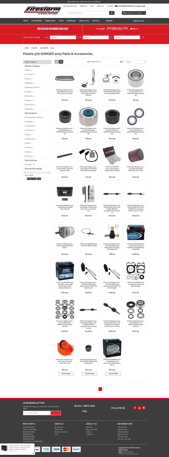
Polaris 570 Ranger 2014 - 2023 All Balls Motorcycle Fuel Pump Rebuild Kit (112, 91)
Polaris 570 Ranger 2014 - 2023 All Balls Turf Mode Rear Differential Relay (88, 168)
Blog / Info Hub (91, 429)
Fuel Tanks (31, 105)
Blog (92, 6)
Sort (121, 62)
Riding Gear (50, 21)
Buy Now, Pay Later (70, 6)
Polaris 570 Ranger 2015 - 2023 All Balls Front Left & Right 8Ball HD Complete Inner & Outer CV (112, 209)
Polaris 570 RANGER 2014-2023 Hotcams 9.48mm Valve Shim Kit (112, 168)
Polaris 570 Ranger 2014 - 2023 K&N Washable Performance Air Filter (135, 168)
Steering (30, 109)
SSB (28, 143)
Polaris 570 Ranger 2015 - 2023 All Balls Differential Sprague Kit (88, 361)
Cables (29, 92)
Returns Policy (123, 434)
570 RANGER (44, 48)
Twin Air (30, 147)
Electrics (30, 96)
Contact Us (111, 6)
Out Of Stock (65, 373)
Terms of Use (122, 427)
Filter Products (30, 62)
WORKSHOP (71, 21)
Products (83, 6)
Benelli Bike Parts (29, 432)
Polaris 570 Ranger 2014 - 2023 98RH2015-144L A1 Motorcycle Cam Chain (64, 91)
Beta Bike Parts (28, 434)
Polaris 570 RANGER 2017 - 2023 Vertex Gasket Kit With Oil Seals (135, 284)
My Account (59, 427)
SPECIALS (96, 21)
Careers (89, 432)
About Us (100, 6)
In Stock (30, 164)
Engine (29, 100)
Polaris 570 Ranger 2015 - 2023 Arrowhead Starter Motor (64, 245)
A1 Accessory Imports (35, 117)
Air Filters (30, 74)
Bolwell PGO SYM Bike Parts (33, 441)
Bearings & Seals (33, 87)
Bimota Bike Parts (29, 436)
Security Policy (123, 436)
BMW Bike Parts (28, 439)
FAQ (56, 434)
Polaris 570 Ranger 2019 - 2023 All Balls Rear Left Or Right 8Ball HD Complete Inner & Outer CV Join (88, 324)
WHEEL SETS (84, 21)
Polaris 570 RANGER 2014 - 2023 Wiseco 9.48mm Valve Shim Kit (64, 207)
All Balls (30, 122)
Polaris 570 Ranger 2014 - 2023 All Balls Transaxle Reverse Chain (64, 168)
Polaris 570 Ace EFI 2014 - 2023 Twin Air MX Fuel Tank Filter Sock (64, 361)
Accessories (36, 21)
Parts (25, 21)
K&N (28, 135)
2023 (52, 48)
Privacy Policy (122, 429)
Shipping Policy (123, 432)
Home (27, 48)
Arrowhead (31, 126)
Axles (29, 79)
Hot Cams (30, 130)
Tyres (61, 21)
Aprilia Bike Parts (28, 427)
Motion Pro (31, 139)
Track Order (59, 429)
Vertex (29, 152)
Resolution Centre (61, 432)
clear (39, 179)
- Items (132, 13)
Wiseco (30, 156)
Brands (110, 21)
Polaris (34, 48)
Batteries (30, 83)
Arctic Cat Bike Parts (30, 429)
